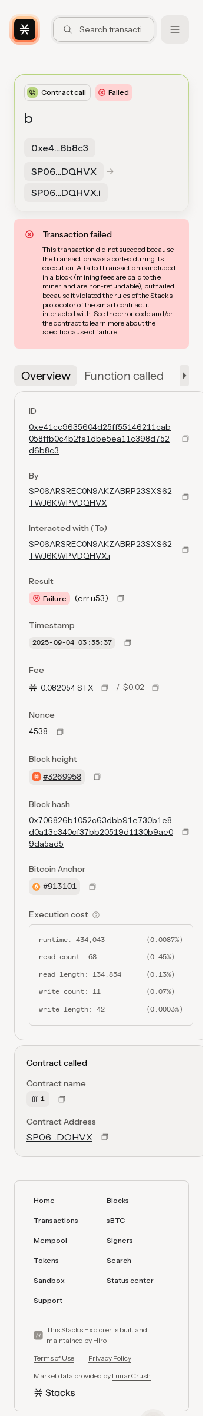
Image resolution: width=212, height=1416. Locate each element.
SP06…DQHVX (59, 1137)
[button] (182, 375)
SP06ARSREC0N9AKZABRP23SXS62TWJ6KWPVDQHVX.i (100, 550)
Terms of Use (54, 1358)
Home (44, 1200)
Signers (120, 1240)
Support (48, 1300)
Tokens (46, 1260)
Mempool (50, 1240)
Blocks (118, 1200)
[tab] (45, 375)
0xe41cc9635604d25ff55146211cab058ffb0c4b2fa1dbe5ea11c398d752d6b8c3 (100, 439)
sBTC (116, 1220)
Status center (130, 1280)
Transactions (56, 1220)
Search (119, 1260)
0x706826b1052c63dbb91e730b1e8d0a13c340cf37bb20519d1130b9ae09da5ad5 (101, 832)
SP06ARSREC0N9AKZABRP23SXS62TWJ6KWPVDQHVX (100, 497)
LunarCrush (131, 1375)
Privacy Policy (109, 1358)
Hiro (100, 1340)
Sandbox (49, 1280)
